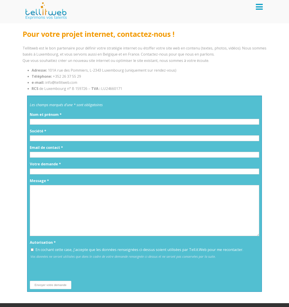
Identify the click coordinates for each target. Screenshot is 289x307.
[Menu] (259, 6)
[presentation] (64, 268)
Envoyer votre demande (51, 285)
